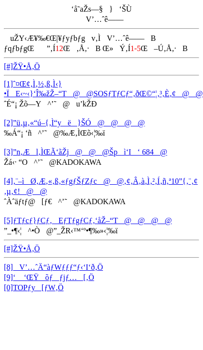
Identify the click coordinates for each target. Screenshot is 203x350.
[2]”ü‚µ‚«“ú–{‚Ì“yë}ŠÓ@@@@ (74, 123)
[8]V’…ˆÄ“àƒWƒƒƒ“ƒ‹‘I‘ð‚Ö (53, 267)
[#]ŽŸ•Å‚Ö (22, 66)
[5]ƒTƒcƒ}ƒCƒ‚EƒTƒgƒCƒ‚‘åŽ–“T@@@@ (88, 220)
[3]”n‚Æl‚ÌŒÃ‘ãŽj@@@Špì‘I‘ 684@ (85, 152)
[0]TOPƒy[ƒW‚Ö (34, 287)
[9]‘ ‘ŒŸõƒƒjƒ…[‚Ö (49, 277)
